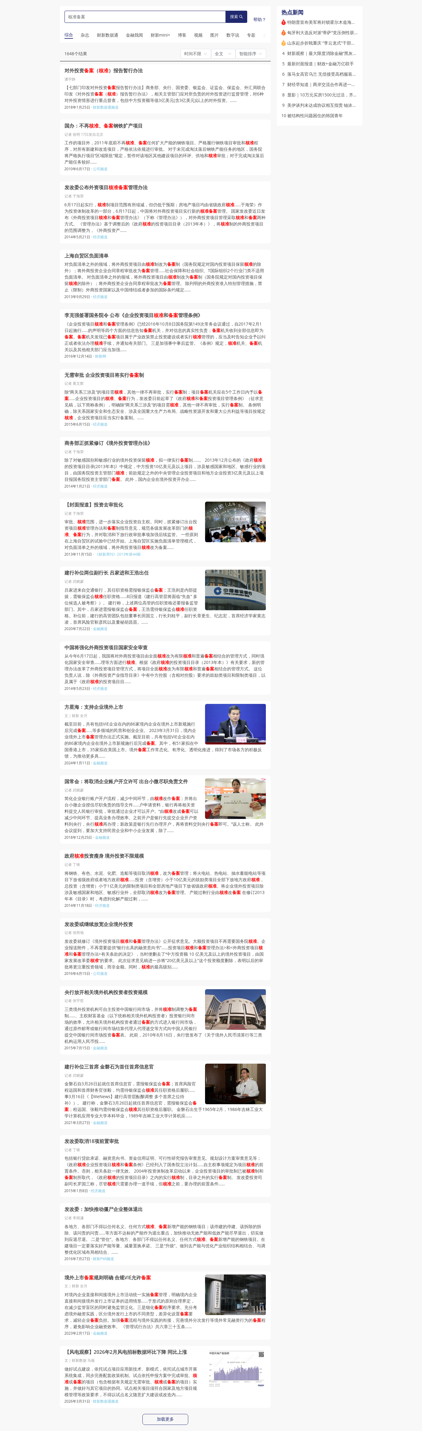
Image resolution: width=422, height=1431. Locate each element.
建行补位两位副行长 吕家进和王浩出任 (106, 573)
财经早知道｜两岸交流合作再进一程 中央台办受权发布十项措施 (347, 84)
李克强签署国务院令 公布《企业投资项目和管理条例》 (133, 315)
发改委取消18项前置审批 (91, 1141)
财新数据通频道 (106, 107)
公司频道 (100, 168)
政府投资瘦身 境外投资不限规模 (104, 856)
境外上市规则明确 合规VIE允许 (107, 1277)
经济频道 (100, 237)
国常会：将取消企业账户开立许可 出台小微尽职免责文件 (126, 781)
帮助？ (259, 19)
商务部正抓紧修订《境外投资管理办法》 (108, 443)
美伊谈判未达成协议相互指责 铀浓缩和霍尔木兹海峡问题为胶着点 (350, 105)
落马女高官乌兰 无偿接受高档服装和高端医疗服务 (335, 74)
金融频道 (100, 628)
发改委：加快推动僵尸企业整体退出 (103, 1209)
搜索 (236, 16)
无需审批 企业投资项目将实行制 (104, 375)
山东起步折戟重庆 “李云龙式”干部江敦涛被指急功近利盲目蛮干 (347, 43)
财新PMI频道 (103, 1258)
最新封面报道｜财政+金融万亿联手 (320, 64)
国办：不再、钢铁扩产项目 (103, 126)
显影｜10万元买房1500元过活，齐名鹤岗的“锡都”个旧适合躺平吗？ (351, 95)
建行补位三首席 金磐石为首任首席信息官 (109, 1067)
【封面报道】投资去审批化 (93, 505)
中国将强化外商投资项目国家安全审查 (106, 647)
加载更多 (165, 1419)
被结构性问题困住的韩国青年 (315, 115)
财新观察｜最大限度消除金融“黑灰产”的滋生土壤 (333, 53)
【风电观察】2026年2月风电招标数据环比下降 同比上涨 (125, 1352)
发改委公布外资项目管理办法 (106, 187)
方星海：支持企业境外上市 (93, 707)
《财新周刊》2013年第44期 (118, 554)
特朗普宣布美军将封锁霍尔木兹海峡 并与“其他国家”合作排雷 (344, 22)
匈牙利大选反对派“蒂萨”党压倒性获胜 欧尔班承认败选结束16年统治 (351, 32)
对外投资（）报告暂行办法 (103, 70)
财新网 (100, 356)
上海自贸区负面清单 (86, 256)
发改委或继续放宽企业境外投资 (98, 924)
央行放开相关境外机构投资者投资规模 (106, 992)
